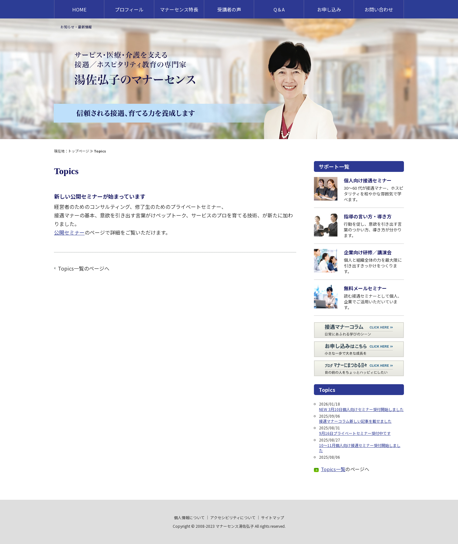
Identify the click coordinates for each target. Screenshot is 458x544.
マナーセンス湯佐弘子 (235, 526)
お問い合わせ (378, 9)
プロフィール (129, 9)
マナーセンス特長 (179, 9)
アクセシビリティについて (232, 517)
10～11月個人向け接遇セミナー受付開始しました (359, 447)
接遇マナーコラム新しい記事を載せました (355, 421)
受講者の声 (229, 9)
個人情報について (189, 517)
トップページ (78, 150)
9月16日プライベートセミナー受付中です (355, 433)
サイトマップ (272, 517)
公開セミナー (69, 232)
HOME (79, 9)
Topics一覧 (71, 268)
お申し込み (329, 9)
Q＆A (279, 9)
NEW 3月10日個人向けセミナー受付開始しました (361, 409)
